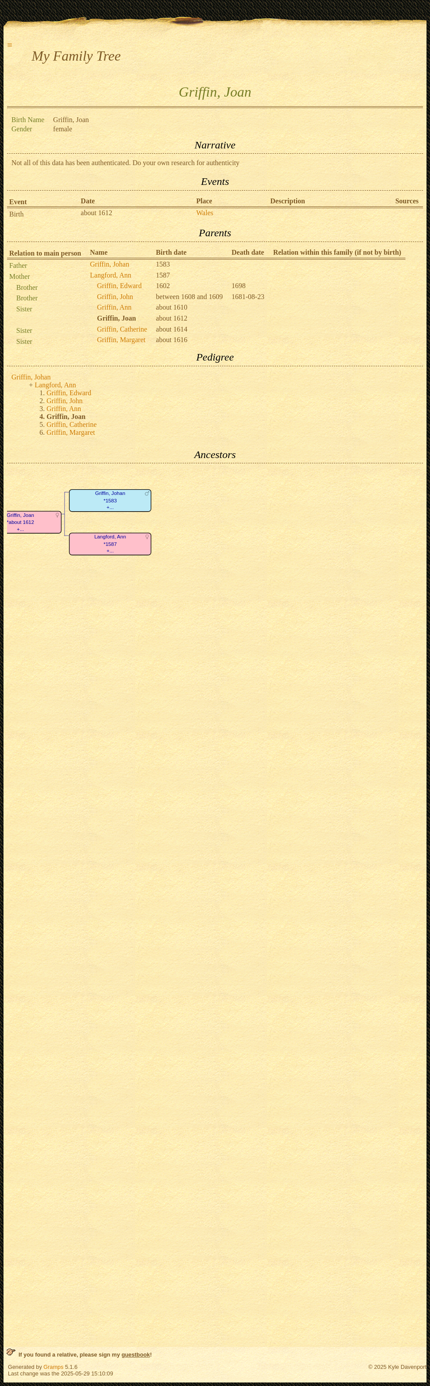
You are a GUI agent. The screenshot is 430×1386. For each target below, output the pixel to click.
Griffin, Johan (109, 264)
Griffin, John (115, 296)
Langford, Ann (110, 275)
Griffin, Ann (114, 307)
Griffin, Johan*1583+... (110, 501)
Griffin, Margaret (121, 339)
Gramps (53, 1367)
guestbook (136, 1354)
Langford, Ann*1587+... (110, 544)
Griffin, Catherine (122, 329)
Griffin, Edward (119, 285)
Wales (204, 213)
